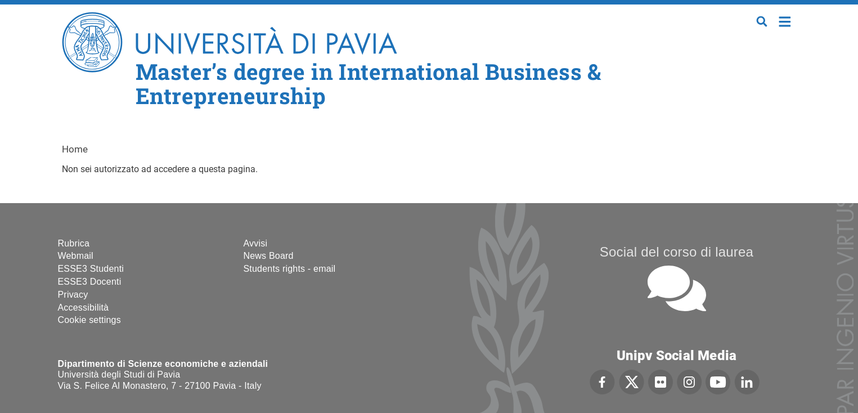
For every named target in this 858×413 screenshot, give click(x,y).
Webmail (75, 256)
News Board (269, 256)
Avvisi (256, 243)
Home (785, 21)
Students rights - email (290, 268)
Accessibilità (83, 307)
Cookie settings (89, 320)
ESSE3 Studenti (91, 268)
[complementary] (736, 329)
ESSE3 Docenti (90, 281)
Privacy (73, 294)
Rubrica (74, 243)
